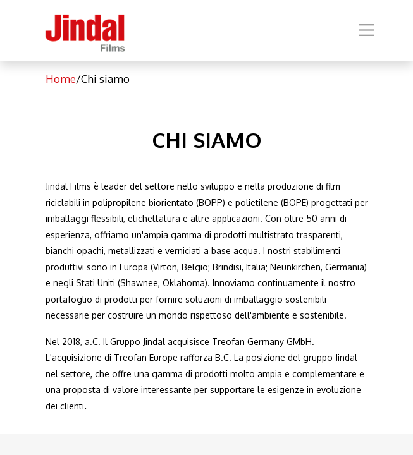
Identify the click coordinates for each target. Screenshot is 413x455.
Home (61, 78)
